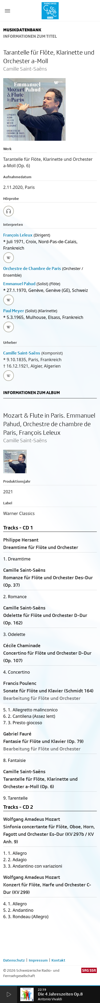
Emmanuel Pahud (19, 283)
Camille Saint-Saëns (21, 353)
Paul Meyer (13, 310)
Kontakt (58, 960)
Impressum (38, 960)
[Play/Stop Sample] (8, 211)
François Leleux (18, 235)
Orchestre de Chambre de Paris (32, 268)
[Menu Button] (7, 10)
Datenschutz (14, 960)
